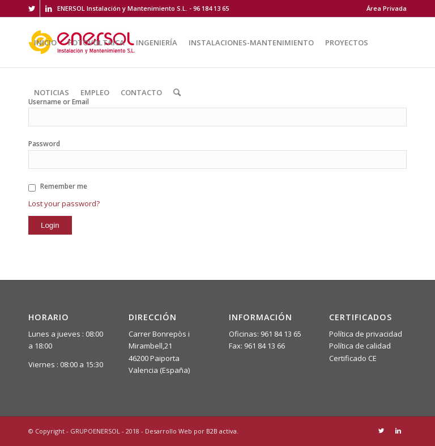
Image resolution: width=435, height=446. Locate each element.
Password (44, 143)
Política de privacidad (365, 334)
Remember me (63, 186)
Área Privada (386, 8)
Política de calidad (360, 346)
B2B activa (221, 431)
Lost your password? (64, 203)
